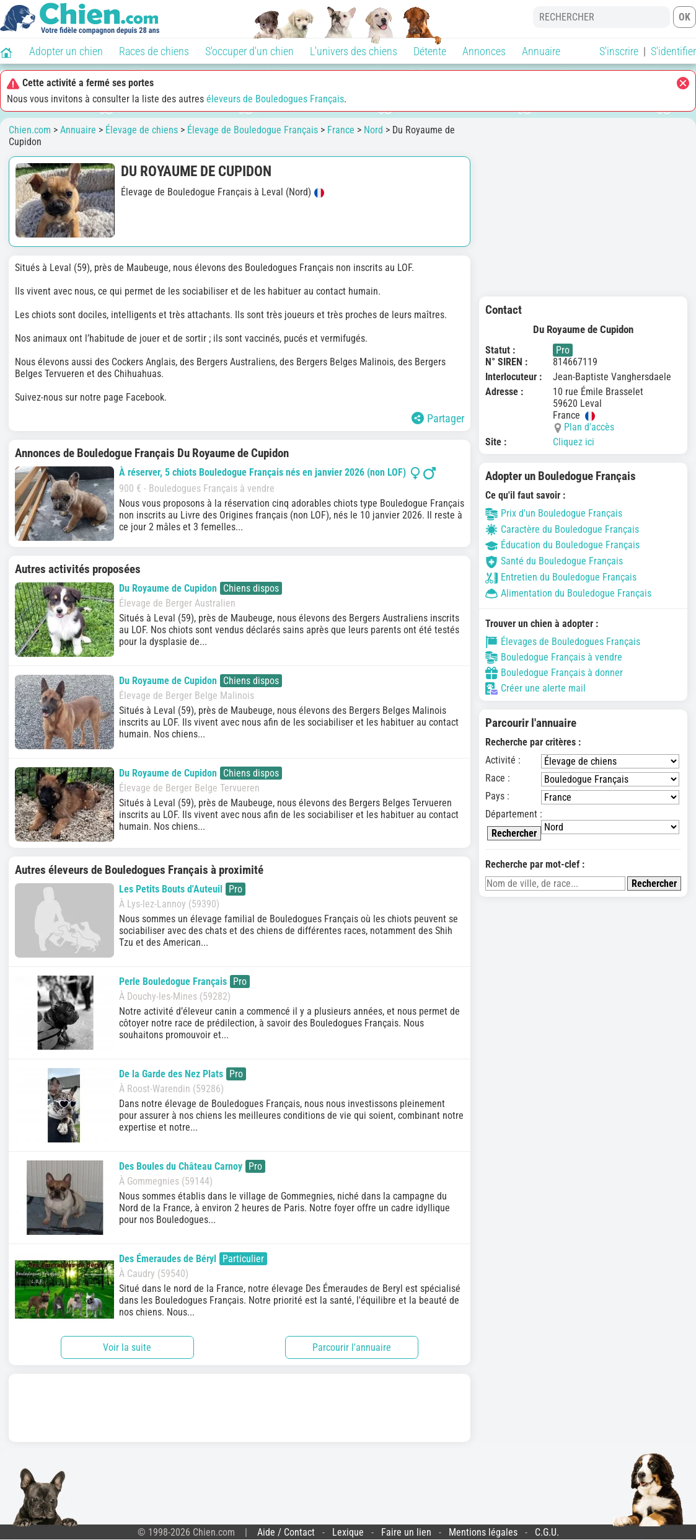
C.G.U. (547, 1532)
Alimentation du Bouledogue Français (568, 593)
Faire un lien (406, 1532)
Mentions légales (483, 1532)
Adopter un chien (66, 51)
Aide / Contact (286, 1532)
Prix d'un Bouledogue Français (553, 513)
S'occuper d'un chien (249, 51)
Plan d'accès (589, 427)
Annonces (484, 51)
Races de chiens (154, 51)
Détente (429, 51)
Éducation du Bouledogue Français (562, 545)
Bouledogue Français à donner (554, 673)
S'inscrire (618, 51)
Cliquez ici (573, 442)
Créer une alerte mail (535, 688)
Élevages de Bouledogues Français (562, 642)
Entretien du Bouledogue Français (561, 577)
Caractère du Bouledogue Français (562, 529)
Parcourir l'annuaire (351, 1347)
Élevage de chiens (141, 130)
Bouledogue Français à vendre (553, 657)
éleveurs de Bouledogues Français (275, 99)
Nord (373, 130)
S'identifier (673, 51)
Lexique (348, 1532)
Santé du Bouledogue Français (554, 561)
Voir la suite (127, 1347)
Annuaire (541, 51)
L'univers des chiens (353, 51)
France (341, 130)
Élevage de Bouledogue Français (252, 130)
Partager (438, 418)
